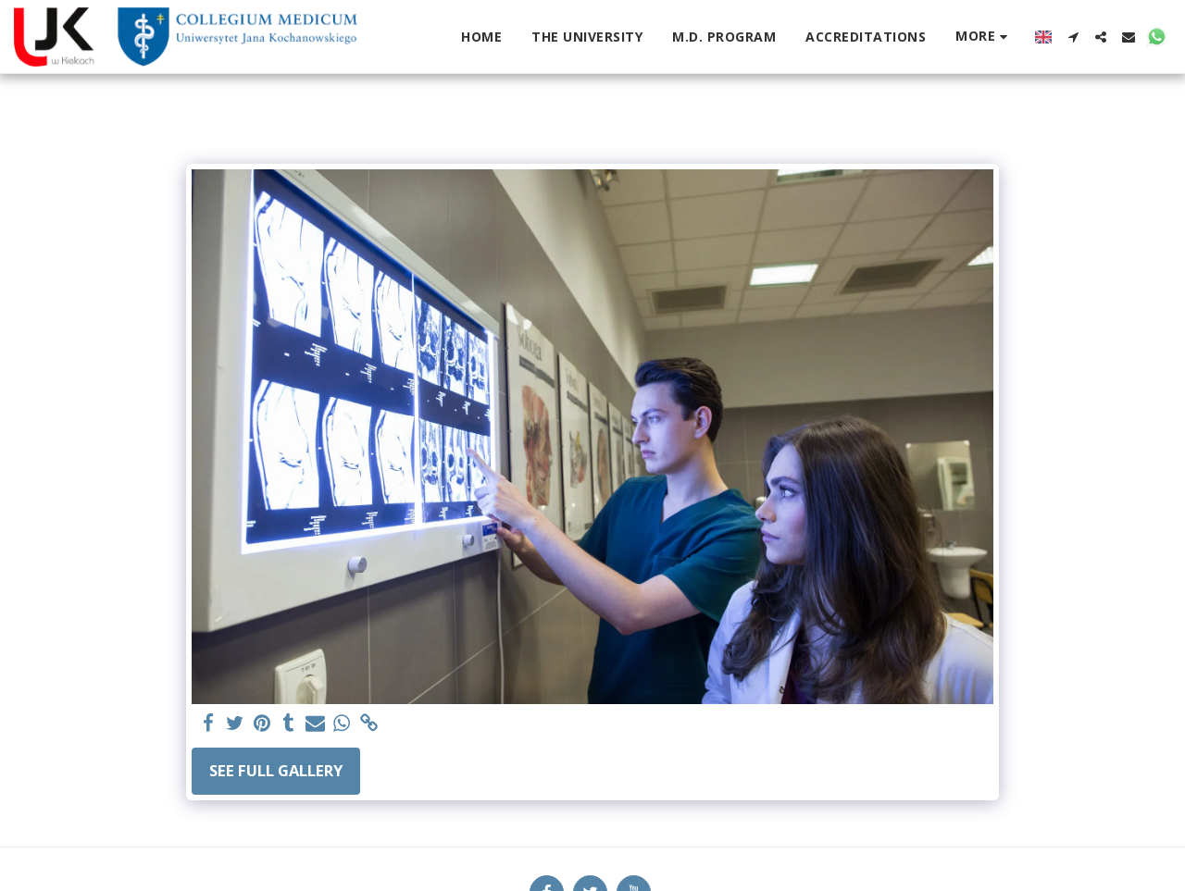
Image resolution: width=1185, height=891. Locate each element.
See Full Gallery (276, 770)
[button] (1073, 37)
